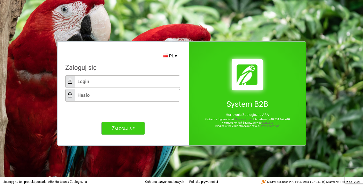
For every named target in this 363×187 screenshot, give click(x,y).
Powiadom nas (270, 126)
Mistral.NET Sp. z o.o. (339, 182)
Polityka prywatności (203, 182)
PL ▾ (170, 56)
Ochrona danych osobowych (164, 182)
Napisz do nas (243, 119)
